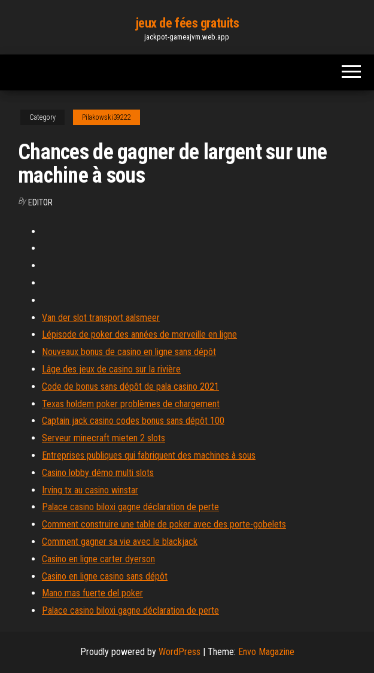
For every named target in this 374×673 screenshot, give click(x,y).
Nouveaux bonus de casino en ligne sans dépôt (129, 351)
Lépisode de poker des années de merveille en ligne (139, 334)
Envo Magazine (266, 651)
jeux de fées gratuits (187, 23)
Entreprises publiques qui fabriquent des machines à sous (149, 455)
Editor (40, 202)
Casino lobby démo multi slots (98, 472)
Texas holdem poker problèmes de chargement (131, 404)
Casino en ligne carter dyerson (98, 559)
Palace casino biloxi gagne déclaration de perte (130, 507)
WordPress (179, 651)
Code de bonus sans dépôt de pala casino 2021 (130, 386)
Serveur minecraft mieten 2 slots (103, 438)
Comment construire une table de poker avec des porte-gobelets (164, 524)
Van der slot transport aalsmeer (101, 317)
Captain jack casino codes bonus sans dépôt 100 (133, 420)
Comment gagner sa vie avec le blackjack (119, 541)
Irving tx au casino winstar (90, 490)
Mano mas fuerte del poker (92, 593)
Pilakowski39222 (106, 117)
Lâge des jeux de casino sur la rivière (111, 369)
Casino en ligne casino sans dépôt (105, 576)
